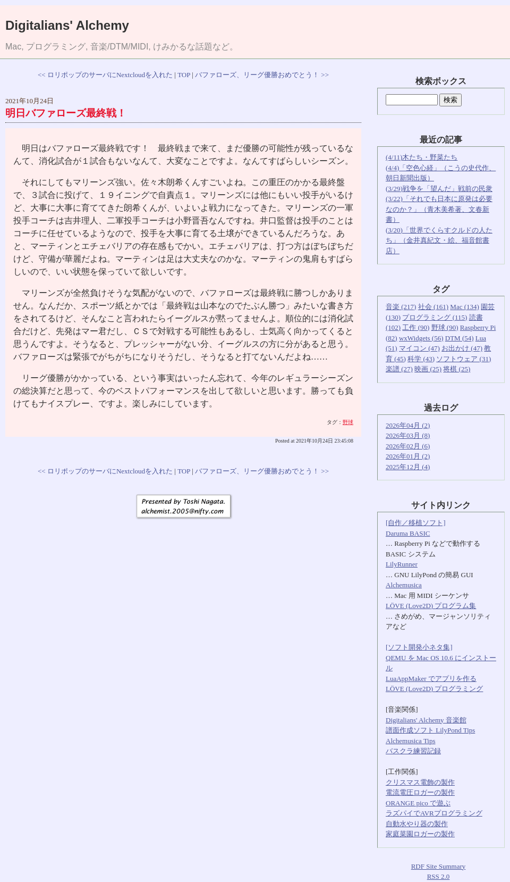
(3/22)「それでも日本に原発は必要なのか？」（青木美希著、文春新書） (439, 209)
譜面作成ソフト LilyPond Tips (430, 730)
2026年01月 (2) (408, 456)
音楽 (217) (401, 307)
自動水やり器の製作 (417, 824)
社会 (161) (433, 307)
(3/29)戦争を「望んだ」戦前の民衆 (439, 189)
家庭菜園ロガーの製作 (420, 834)
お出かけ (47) (461, 348)
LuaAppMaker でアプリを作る (431, 679)
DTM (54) (459, 338)
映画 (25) (427, 369)
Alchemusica (404, 585)
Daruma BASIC (408, 533)
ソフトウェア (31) (463, 359)
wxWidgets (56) (421, 338)
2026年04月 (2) (408, 425)
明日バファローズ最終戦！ (65, 113)
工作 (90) (415, 327)
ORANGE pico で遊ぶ (418, 803)
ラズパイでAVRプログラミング (434, 813)
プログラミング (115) (434, 317)
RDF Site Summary (438, 866)
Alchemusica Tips (411, 741)
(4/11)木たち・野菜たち (421, 157)
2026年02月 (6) (408, 446)
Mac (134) (464, 307)
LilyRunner (402, 564)
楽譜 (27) (399, 369)
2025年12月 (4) (408, 467)
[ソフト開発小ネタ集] (419, 647)
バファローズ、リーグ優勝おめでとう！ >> (262, 75)
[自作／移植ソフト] (416, 523)
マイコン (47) (419, 348)
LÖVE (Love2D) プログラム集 (431, 606)
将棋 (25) (456, 369)
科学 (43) (421, 359)
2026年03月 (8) (408, 435)
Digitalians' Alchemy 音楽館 (426, 720)
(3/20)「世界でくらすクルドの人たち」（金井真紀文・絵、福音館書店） (439, 240)
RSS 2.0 (438, 876)
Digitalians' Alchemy (67, 25)
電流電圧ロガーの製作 (420, 792)
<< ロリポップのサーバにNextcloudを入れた (105, 75)
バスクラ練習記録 (413, 751)
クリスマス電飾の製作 (420, 782)
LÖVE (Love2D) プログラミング (434, 689)
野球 (348, 422)
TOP (183, 75)
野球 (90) (444, 327)
